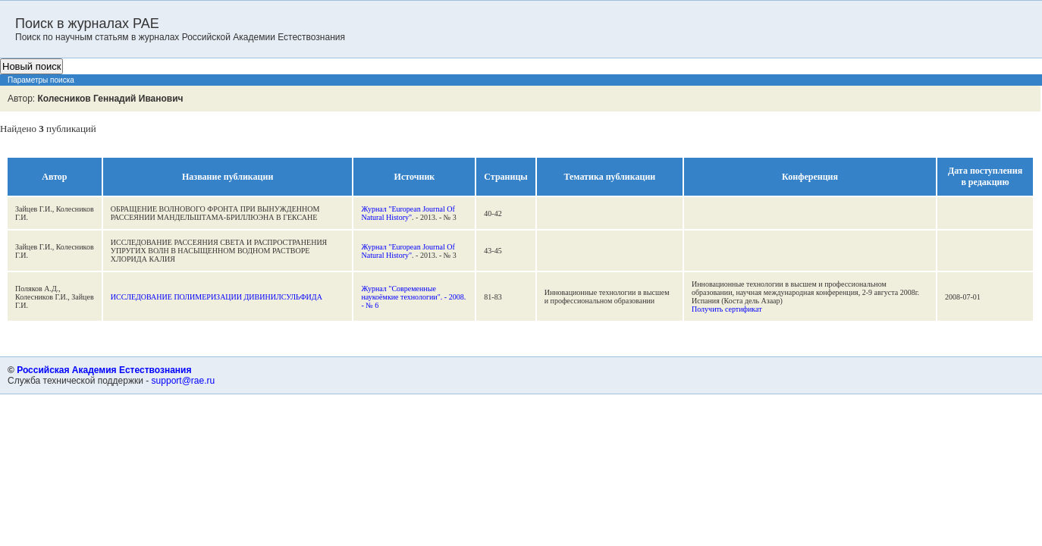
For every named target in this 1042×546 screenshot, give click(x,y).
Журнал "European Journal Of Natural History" (407, 213)
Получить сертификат (727, 309)
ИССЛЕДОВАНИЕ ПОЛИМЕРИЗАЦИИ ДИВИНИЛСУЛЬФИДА (216, 297)
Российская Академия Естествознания (104, 370)
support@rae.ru (183, 380)
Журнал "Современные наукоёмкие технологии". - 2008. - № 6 (413, 296)
